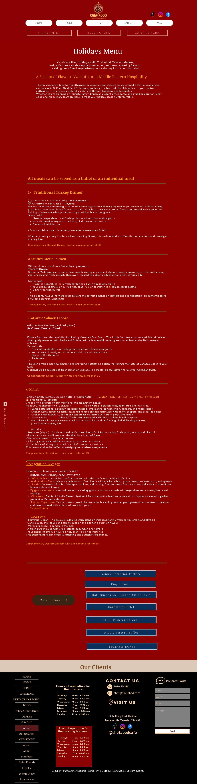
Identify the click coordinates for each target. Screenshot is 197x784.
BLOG (27, 705)
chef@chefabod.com (127, 693)
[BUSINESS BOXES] (122, 646)
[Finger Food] (120, 584)
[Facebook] (168, 15)
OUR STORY (27, 739)
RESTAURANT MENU (26, 699)
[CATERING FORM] (147, 33)
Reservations (26, 733)
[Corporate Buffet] (121, 606)
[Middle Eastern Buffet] (121, 632)
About (26, 728)
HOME (27, 676)
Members (26, 756)
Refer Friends (27, 762)
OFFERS (27, 716)
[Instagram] (161, 15)
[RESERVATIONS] (99, 33)
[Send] (172, 731)
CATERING (27, 693)
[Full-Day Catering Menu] (121, 619)
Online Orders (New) (26, 710)
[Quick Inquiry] (5, 415)
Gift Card (26, 722)
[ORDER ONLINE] (49, 33)
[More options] (53, 600)
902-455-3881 (121, 686)
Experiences (27, 779)
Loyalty (26, 768)
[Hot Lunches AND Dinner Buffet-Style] (121, 594)
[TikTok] (153, 15)
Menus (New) (27, 773)
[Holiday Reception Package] (120, 573)
